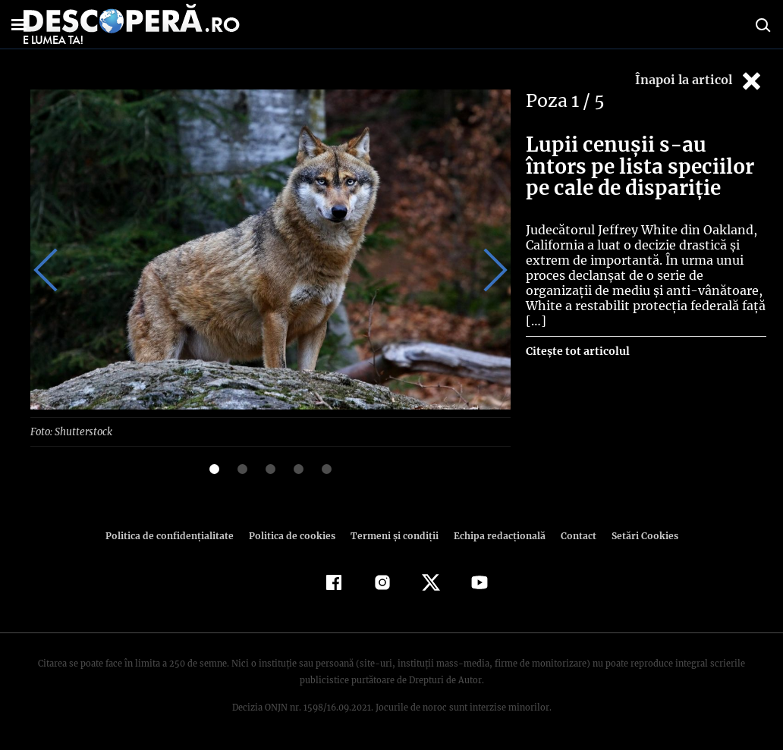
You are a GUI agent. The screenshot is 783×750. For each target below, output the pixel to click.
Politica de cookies (294, 535)
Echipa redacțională (494, 535)
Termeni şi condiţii (392, 535)
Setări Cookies (636, 535)
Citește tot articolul (577, 336)
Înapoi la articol (699, 80)
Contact (572, 535)
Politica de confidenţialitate (176, 535)
